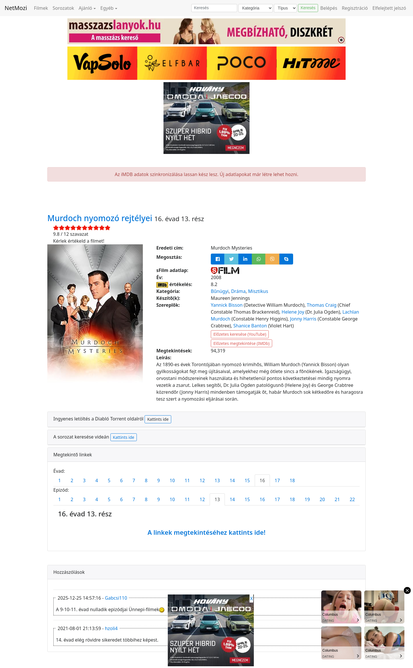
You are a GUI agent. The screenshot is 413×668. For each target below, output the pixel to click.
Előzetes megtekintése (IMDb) (241, 343)
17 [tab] (277, 480)
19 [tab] (307, 499)
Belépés (328, 8)
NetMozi (16, 8)
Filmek (41, 8)
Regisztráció (355, 8)
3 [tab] (84, 480)
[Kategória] (255, 8)
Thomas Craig (322, 305)
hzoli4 (111, 628)
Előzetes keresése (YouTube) (239, 334)
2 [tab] (72, 480)
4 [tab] (96, 480)
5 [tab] (109, 480)
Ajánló (85, 8)
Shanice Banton (250, 326)
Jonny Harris (303, 319)
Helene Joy (293, 312)
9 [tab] (158, 480)
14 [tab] (232, 480)
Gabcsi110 (116, 598)
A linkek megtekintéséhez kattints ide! (206, 532)
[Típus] (285, 8)
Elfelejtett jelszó (389, 8)
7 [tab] (134, 480)
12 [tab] (202, 480)
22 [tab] (352, 499)
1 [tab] (59, 480)
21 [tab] (337, 499)
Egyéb (107, 8)
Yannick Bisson (227, 305)
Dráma (238, 291)
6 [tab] (121, 480)
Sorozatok (63, 8)
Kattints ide (157, 419)
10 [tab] (172, 480)
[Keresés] (214, 8)
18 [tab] (292, 480)
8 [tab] (146, 480)
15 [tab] (247, 480)
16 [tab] (262, 480)
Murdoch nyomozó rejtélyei (100, 218)
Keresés (308, 7)
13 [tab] (217, 480)
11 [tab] (187, 480)
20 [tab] (322, 499)
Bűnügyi (220, 291)
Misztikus (258, 291)
